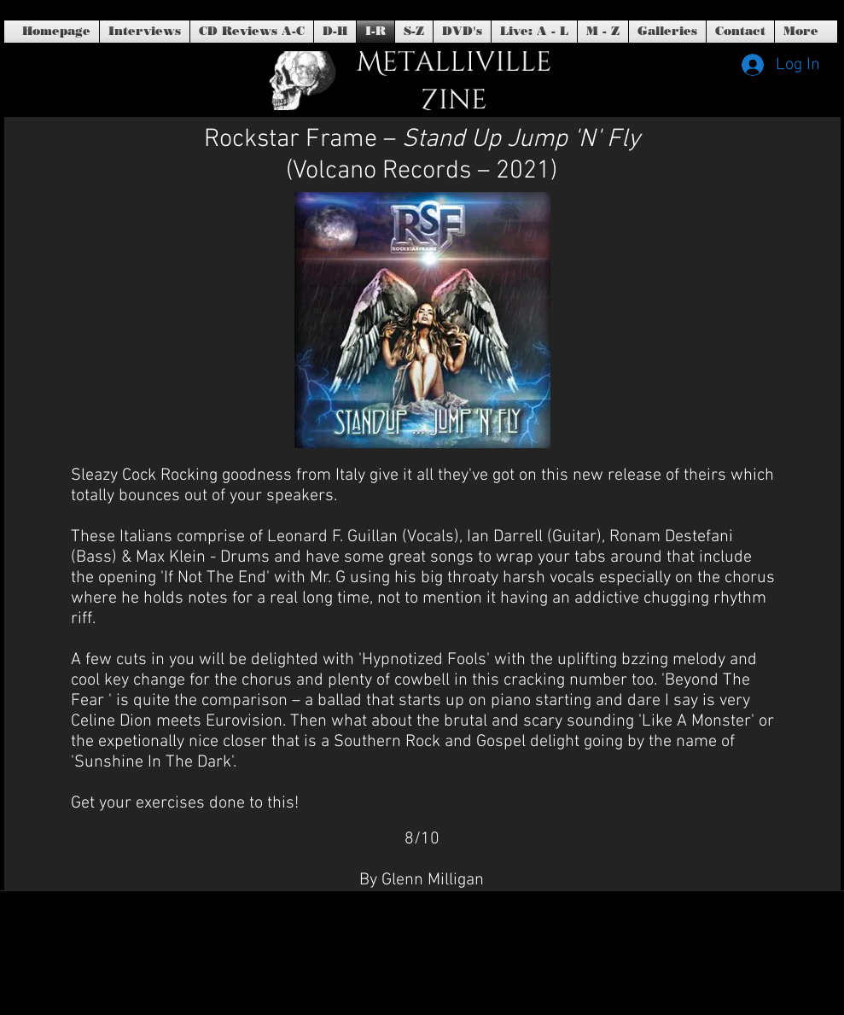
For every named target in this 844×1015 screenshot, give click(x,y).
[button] (462, 31)
